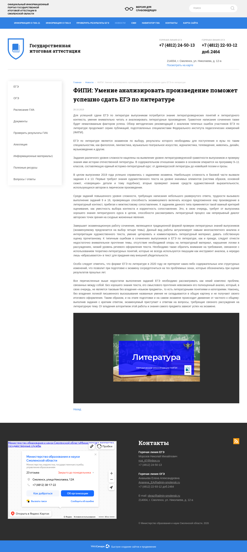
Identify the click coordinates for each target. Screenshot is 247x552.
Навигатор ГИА (152, 22)
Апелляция (36, 144)
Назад (77, 409)
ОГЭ (36, 98)
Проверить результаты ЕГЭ (94, 22)
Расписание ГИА (36, 109)
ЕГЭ (36, 86)
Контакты (173, 22)
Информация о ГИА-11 (28, 22)
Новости (121, 22)
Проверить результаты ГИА (36, 132)
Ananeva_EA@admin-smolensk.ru (159, 482)
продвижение (149, 546)
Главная (77, 82)
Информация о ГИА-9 (60, 22)
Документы (36, 121)
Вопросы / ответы (36, 179)
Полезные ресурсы (36, 167)
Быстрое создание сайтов (125, 546)
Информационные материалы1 (36, 156)
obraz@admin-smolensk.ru (164, 495)
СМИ (135, 22)
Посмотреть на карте (180, 65)
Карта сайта (190, 23)
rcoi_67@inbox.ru (149, 460)
